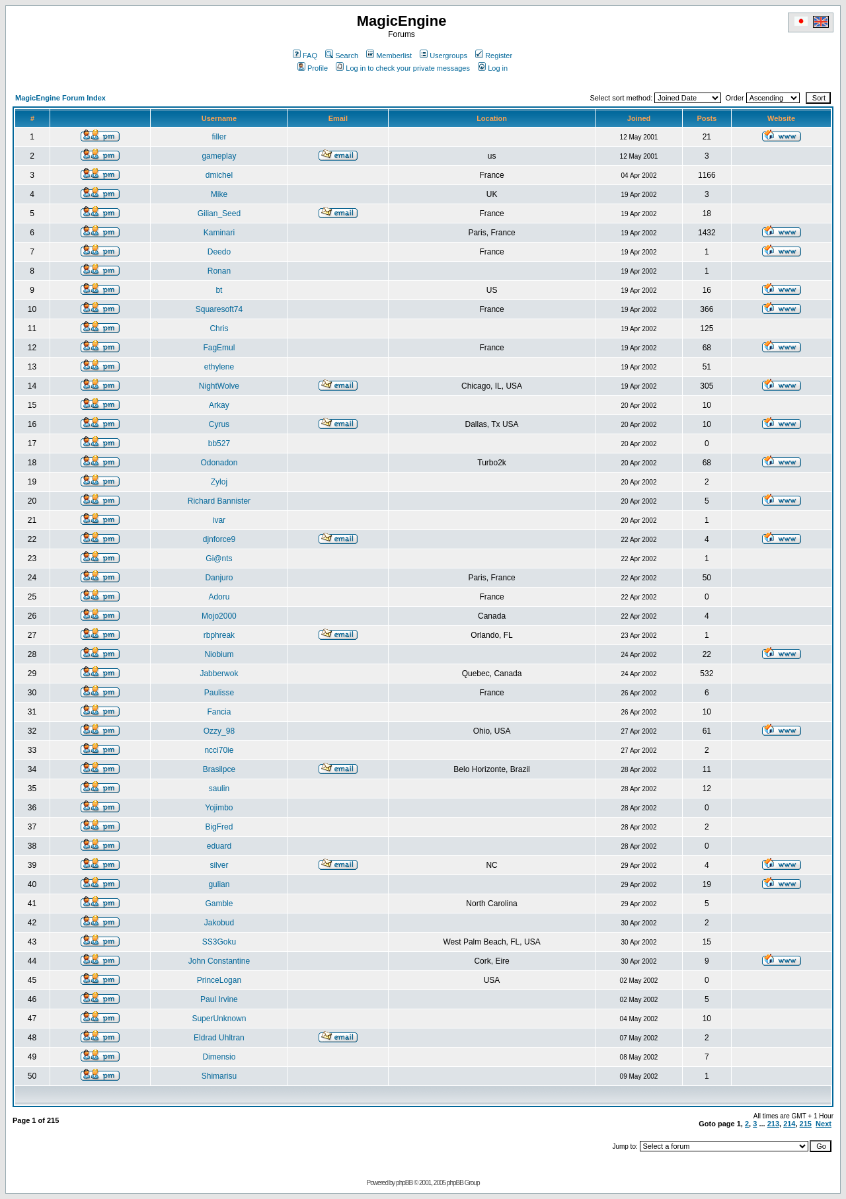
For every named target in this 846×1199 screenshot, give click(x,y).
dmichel (219, 175)
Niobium (218, 654)
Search (341, 55)
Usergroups (443, 55)
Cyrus (219, 424)
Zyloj (219, 481)
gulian (218, 884)
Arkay (219, 405)
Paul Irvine (219, 999)
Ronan (219, 271)
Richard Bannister (219, 501)
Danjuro (219, 577)
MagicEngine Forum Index (60, 98)
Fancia (219, 711)
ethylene (219, 366)
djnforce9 (219, 539)
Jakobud (219, 922)
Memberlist (389, 55)
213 (773, 1124)
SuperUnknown (219, 1018)
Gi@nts (219, 558)
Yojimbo (219, 807)
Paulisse (219, 692)
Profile (312, 68)
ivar (219, 520)
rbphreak (219, 635)
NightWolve (219, 386)
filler (219, 136)
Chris (219, 328)
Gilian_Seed (219, 213)
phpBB (404, 1182)
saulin (219, 788)
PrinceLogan (219, 980)
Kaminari (219, 232)
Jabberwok (219, 673)
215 (806, 1124)
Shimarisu (219, 1076)
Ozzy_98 (219, 731)
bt (218, 290)
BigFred (219, 827)
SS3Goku (219, 942)
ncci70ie (218, 750)
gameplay (219, 156)
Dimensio (218, 1057)
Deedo (219, 251)
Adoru (218, 596)
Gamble (219, 903)
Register (493, 55)
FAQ (305, 55)
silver (219, 865)
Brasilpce (219, 769)
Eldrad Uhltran (219, 1037)
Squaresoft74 (219, 309)
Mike (219, 194)
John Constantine (219, 961)
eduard (219, 846)
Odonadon (218, 462)
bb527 (219, 443)
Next (823, 1124)
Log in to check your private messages (403, 68)
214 (789, 1124)
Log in (493, 68)
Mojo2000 (219, 616)
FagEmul (219, 347)
